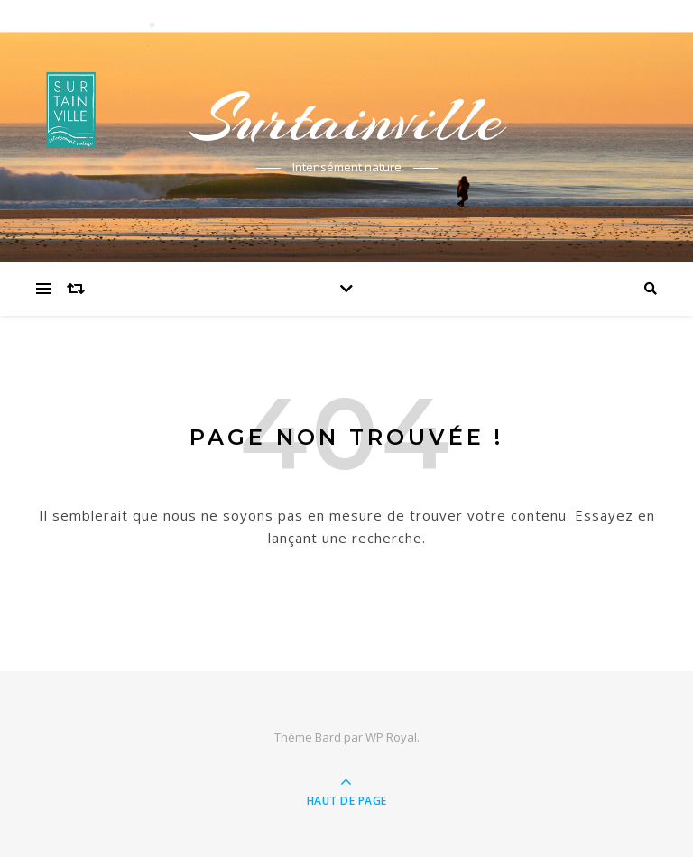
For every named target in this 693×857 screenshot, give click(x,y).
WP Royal (391, 737)
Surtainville (346, 119)
